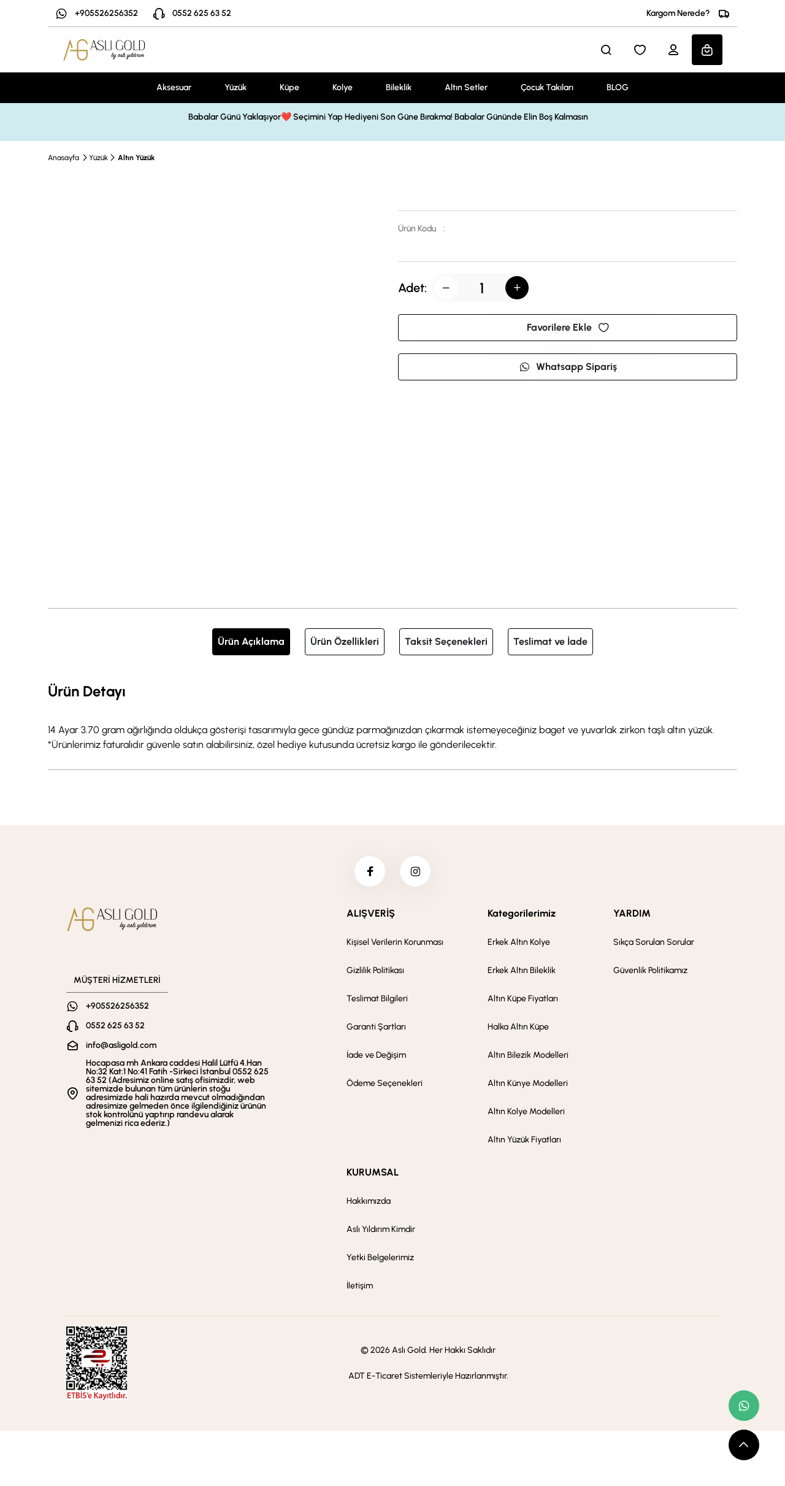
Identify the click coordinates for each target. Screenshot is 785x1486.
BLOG (618, 87)
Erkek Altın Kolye (519, 942)
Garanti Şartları (376, 1027)
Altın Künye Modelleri (528, 1083)
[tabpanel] (392, 716)
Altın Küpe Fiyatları (523, 998)
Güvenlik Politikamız (650, 970)
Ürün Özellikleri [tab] (344, 641)
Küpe (289, 87)
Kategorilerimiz (522, 913)
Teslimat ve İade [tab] (550, 641)
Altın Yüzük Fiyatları (524, 1139)
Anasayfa (63, 157)
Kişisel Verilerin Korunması (395, 942)
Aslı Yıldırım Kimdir (381, 1229)
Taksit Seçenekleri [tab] (446, 641)
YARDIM (632, 913)
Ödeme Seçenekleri (385, 1083)
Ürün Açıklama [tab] (251, 641)
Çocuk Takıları (547, 87)
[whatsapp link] (744, 1405)
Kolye (342, 87)
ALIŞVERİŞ (371, 913)
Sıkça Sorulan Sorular (653, 942)
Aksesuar (173, 87)
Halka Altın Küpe (518, 1027)
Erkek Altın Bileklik (522, 970)
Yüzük (235, 87)
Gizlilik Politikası (375, 970)
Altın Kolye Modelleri (526, 1111)
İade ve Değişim (376, 1055)
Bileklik (399, 87)
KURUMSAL (373, 1172)
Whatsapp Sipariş (568, 366)
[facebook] (369, 871)
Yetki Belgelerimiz (380, 1257)
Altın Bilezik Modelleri (528, 1055)
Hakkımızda (369, 1201)
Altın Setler (466, 87)
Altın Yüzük (136, 157)
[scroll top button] (744, 1445)
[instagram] (415, 871)
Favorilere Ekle (568, 327)
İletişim (360, 1285)
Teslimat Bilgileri (377, 998)
